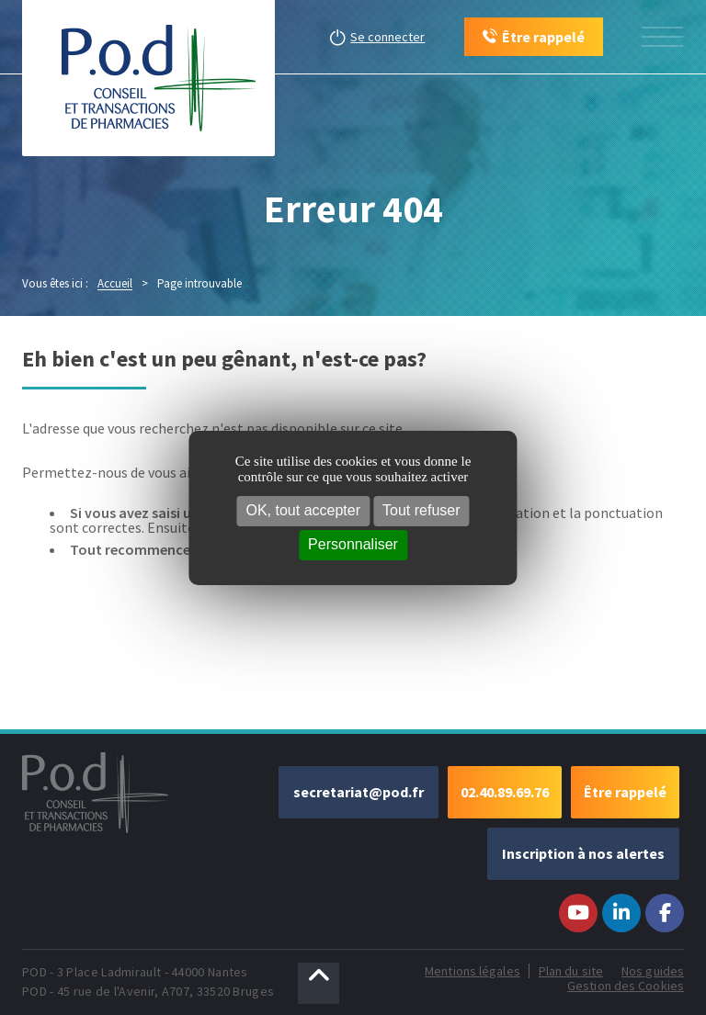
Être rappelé (625, 792)
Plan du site (571, 971)
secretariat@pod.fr (358, 792)
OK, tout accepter (303, 510)
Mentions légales (472, 971)
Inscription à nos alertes (583, 853)
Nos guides (652, 971)
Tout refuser (421, 510)
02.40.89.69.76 (505, 792)
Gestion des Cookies (625, 985)
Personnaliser (353, 544)
